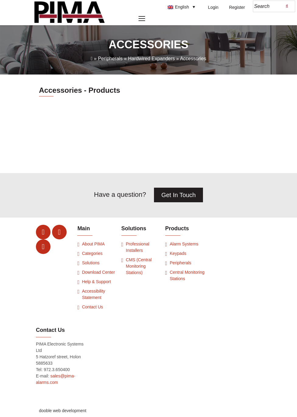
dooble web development (62, 410)
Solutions (91, 262)
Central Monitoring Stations (187, 275)
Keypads (178, 253)
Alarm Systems (184, 244)
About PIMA (93, 244)
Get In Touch (178, 195)
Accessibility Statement (93, 294)
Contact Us (92, 306)
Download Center (98, 272)
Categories (92, 253)
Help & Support (96, 281)
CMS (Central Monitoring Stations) (139, 266)
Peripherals (180, 262)
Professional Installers (137, 247)
